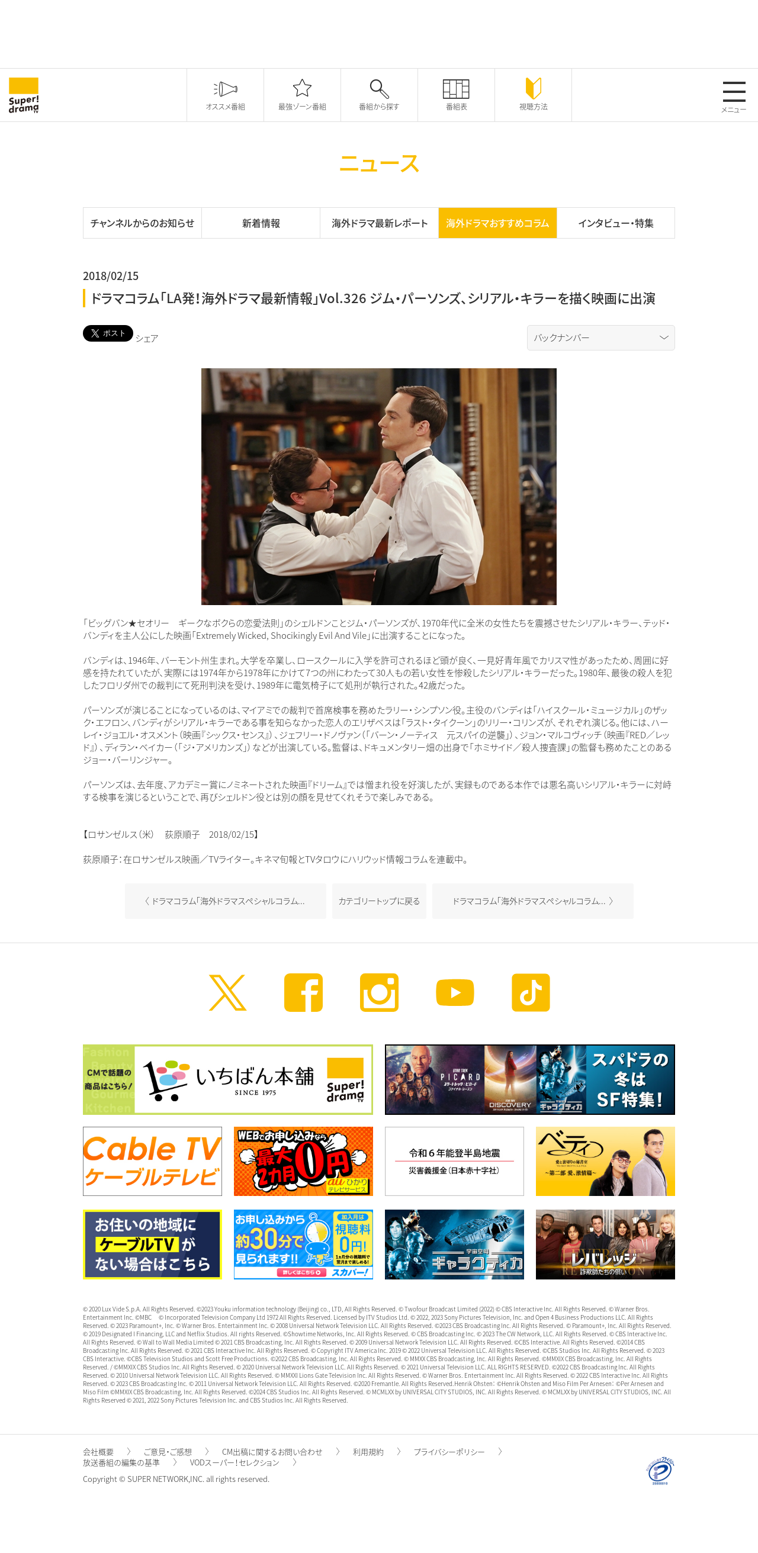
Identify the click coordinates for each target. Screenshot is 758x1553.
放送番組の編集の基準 (129, 1462)
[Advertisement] (379, 32)
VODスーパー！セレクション (243, 1462)
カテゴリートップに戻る (379, 900)
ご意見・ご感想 (176, 1451)
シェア (147, 338)
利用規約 (376, 1451)
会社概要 (106, 1451)
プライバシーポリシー (458, 1451)
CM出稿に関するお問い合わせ (280, 1451)
